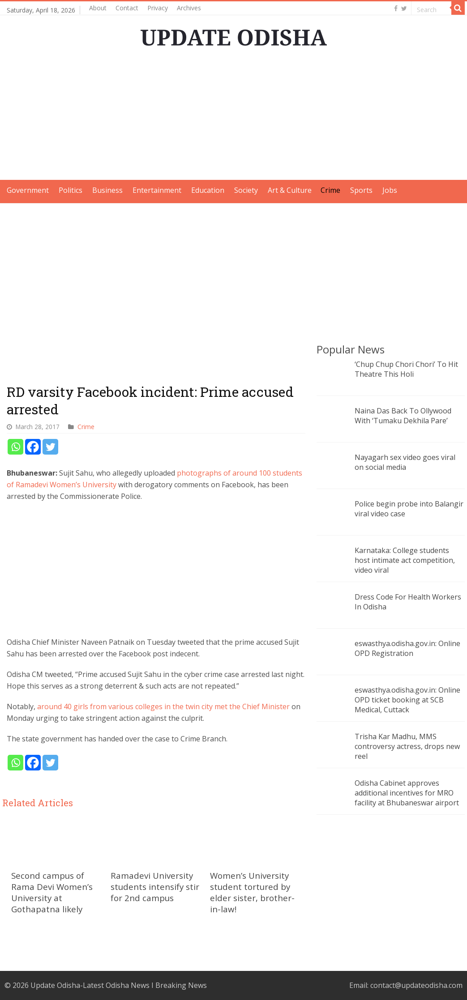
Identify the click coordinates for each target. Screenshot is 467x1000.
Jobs (389, 190)
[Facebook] (33, 447)
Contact (127, 8)
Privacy (157, 8)
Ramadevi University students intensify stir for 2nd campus (155, 886)
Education (207, 190)
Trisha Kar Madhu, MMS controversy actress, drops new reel (407, 746)
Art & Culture (290, 190)
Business (107, 190)
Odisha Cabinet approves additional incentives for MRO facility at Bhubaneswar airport (407, 793)
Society (246, 190)
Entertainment (157, 190)
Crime (330, 190)
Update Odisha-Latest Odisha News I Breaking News (118, 985)
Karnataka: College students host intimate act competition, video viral (405, 560)
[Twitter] (50, 447)
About (98, 8)
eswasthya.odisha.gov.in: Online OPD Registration (407, 648)
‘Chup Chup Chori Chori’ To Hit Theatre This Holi (406, 369)
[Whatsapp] (15, 447)
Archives (189, 8)
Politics (70, 190)
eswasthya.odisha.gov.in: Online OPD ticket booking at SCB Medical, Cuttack (407, 700)
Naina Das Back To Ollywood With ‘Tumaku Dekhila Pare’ (403, 416)
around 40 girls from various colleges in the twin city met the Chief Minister (164, 706)
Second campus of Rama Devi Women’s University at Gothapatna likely (52, 892)
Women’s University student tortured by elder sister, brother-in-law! (252, 892)
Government (28, 190)
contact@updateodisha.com (416, 985)
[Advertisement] (234, 117)
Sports (361, 190)
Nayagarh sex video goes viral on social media (405, 462)
